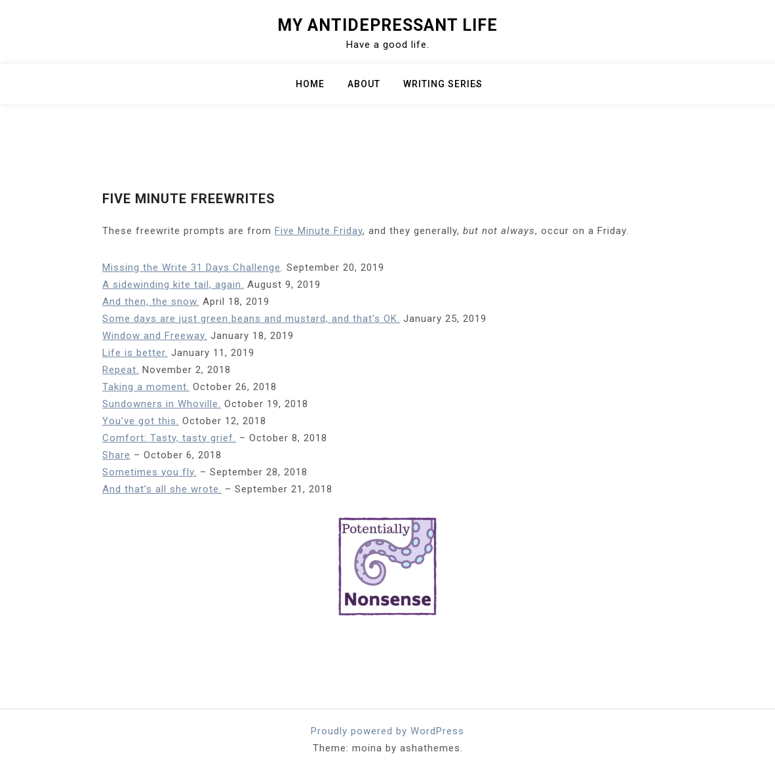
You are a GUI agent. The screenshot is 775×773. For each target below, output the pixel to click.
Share (116, 455)
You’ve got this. (140, 421)
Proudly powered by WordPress (387, 731)
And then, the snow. (150, 301)
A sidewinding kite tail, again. (173, 284)
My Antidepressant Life (387, 25)
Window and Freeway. (154, 336)
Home (310, 84)
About (364, 84)
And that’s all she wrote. (162, 489)
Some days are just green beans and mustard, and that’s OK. (251, 319)
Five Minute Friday (319, 231)
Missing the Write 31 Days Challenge (191, 267)
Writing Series (443, 84)
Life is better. (135, 353)
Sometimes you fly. (149, 472)
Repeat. (120, 370)
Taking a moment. (145, 387)
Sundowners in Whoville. (161, 404)
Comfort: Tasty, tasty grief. (169, 438)
